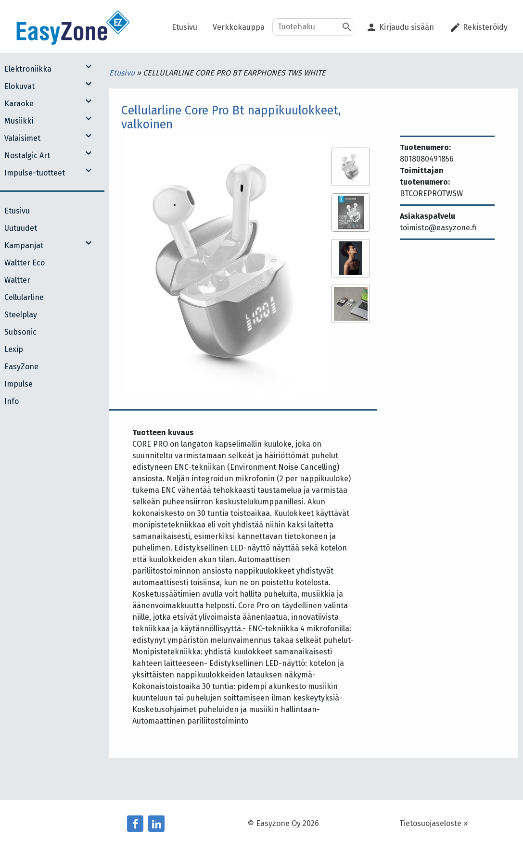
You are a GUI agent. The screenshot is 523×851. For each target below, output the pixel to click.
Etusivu (123, 72)
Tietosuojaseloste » (433, 823)
